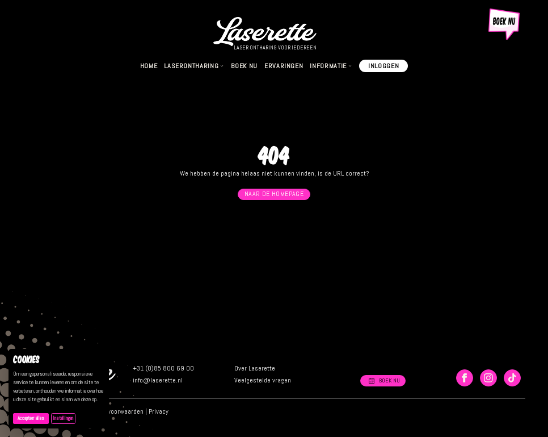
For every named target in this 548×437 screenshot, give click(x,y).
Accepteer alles (33, 418)
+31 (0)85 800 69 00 (163, 368)
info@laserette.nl (158, 380)
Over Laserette (254, 368)
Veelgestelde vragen (262, 380)
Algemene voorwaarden (111, 411)
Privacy (158, 411)
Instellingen (63, 418)
